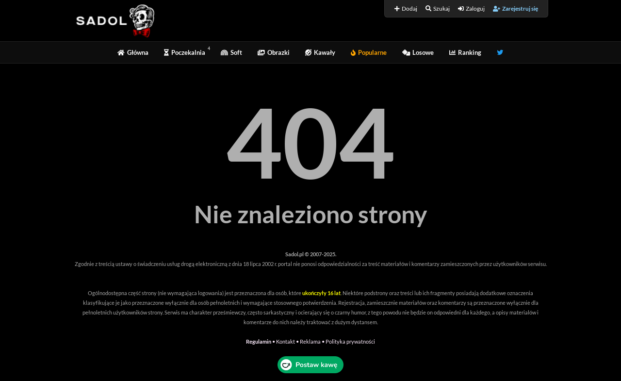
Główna (132, 52)
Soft (231, 52)
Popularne (369, 52)
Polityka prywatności (350, 341)
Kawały (320, 52)
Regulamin (258, 341)
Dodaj (405, 8)
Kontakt (285, 341)
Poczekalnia (184, 52)
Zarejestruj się (515, 8)
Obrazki (274, 52)
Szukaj (437, 8)
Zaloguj (471, 8)
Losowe (418, 52)
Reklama (310, 341)
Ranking (465, 52)
